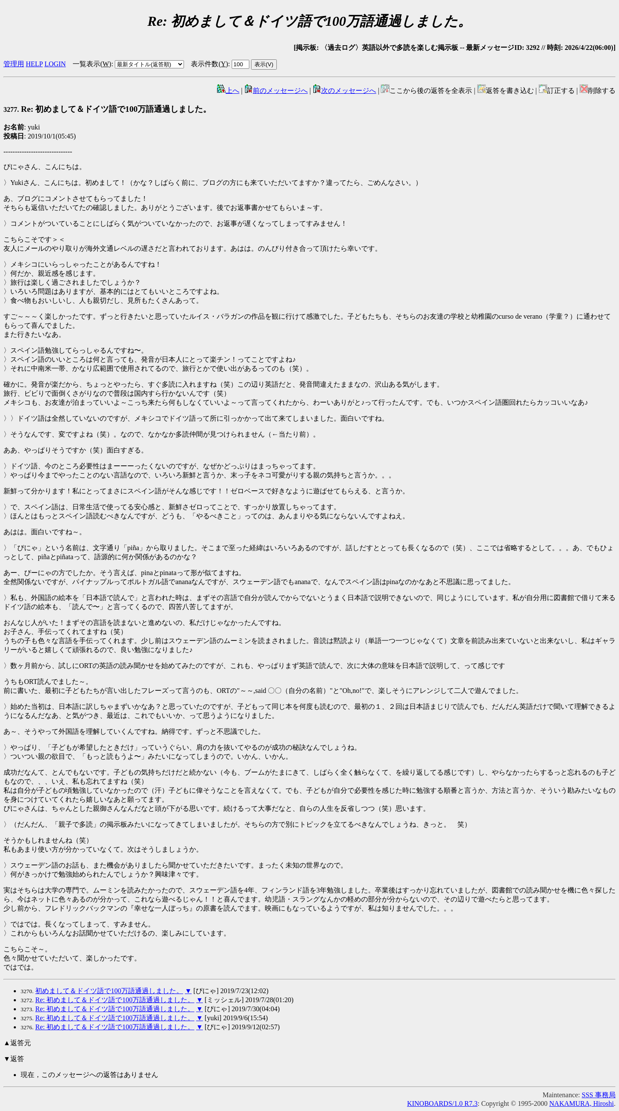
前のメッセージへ (276, 90)
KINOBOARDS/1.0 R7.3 (442, 1103)
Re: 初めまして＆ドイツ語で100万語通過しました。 (107, 109)
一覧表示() (92, 64)
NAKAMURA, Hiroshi (581, 1103)
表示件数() (209, 64)
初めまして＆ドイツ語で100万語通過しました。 (109, 990)
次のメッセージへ (344, 90)
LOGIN (55, 64)
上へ (228, 90)
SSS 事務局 (599, 1095)
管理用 (13, 64)
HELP (34, 64)
